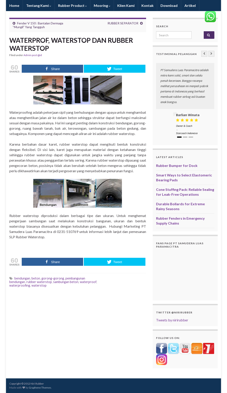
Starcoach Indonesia (187, 133)
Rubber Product (72, 5)
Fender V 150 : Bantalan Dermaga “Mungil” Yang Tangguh (38, 25)
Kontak (147, 5)
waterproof (88, 282)
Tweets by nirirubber (172, 320)
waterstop (39, 285)
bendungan (22, 278)
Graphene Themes (40, 387)
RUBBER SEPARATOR (123, 23)
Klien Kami (126, 5)
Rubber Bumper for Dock (177, 165)
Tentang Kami (38, 5)
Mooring (102, 5)
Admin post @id (32, 55)
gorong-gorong (52, 278)
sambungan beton (65, 282)
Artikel (190, 5)
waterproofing (19, 285)
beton (35, 278)
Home (14, 5)
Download (169, 5)
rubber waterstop (39, 282)
